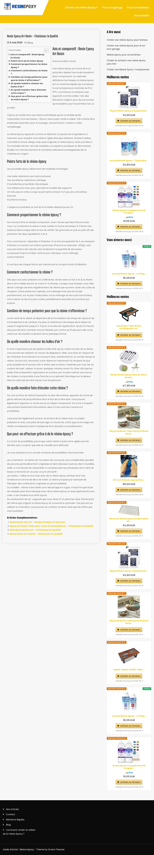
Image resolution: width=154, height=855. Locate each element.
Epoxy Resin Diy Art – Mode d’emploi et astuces (37, 522)
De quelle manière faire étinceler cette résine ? (28, 91)
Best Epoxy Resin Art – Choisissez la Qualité (35, 530)
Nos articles (141, 15)
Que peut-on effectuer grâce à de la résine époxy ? (29, 98)
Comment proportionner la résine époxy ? (29, 66)
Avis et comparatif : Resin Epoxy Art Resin (27, 56)
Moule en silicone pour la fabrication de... (128, 519)
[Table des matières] (46, 50)
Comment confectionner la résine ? (29, 72)
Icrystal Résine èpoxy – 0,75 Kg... (129, 273)
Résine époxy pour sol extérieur (124, 54)
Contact (10, 814)
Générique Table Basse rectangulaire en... (129, 327)
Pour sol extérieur (138, 7)
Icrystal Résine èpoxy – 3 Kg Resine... (129, 160)
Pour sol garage (112, 7)
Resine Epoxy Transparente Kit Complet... (129, 211)
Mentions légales (15, 819)
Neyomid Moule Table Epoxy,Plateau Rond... (129, 432)
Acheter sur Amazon (130, 120)
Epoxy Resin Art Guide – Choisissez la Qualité (36, 533)
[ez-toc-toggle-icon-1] (45, 50)
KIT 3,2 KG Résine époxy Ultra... (129, 480)
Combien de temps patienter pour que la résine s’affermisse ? (29, 79)
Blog (30, 42)
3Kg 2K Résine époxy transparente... (129, 111)
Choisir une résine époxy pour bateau (127, 39)
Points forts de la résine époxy (27, 61)
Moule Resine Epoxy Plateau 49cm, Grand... (129, 376)
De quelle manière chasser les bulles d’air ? (27, 85)
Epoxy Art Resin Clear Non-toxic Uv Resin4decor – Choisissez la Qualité (51, 526)
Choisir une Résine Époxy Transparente (128, 69)
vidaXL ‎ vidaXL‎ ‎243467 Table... (129, 669)
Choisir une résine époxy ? (81, 7)
